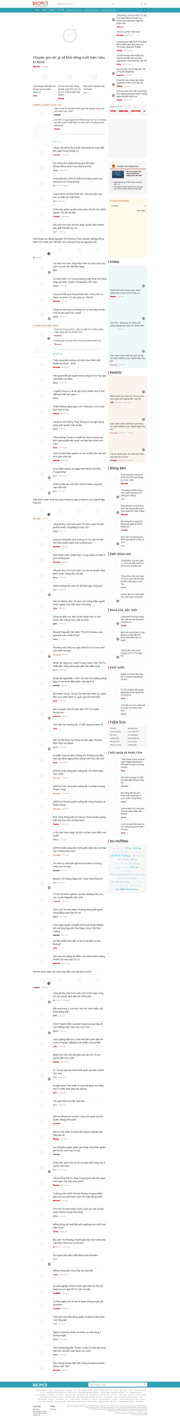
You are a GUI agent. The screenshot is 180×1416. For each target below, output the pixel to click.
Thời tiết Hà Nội (59, 1390)
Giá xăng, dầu (132, 728)
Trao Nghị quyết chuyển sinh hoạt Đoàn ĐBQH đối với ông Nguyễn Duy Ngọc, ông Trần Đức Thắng (78, 928)
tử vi (66, 1399)
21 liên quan (62, 747)
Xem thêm (141, 211)
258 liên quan (63, 916)
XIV (127, 848)
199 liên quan (63, 670)
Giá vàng (113, 735)
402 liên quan (65, 216)
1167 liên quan (129, 35)
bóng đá (121, 1392)
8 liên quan (61, 201)
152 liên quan (63, 286)
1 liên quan (45, 518)
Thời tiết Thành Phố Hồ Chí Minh (129, 1399)
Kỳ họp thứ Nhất (137, 882)
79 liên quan (62, 1046)
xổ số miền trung (70, 1395)
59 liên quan (65, 460)
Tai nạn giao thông (106, 1390)
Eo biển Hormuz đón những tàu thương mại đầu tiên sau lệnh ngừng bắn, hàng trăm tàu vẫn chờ (132, 58)
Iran (136, 848)
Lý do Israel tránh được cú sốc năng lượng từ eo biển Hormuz (132, 826)
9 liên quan (64, 870)
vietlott (96, 1390)
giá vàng (51, 1399)
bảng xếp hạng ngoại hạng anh (89, 1392)
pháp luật (69, 1390)
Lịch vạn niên (132, 741)
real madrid (51, 1395)
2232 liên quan (65, 185)
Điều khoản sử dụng (39, 1411)
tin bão (130, 1390)
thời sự (50, 1390)
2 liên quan (64, 301)
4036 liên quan (127, 50)
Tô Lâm (133, 863)
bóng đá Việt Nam (104, 1399)
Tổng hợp (53, 1409)
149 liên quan (66, 1247)
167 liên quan (64, 824)
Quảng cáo (36, 1415)
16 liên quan (65, 778)
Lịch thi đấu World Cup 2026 (48, 1397)
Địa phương (121, 201)
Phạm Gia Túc (121, 867)
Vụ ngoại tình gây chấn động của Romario (75, 1255)
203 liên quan (65, 1308)
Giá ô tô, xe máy (115, 745)
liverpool (115, 1399)
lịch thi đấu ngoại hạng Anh (86, 1397)
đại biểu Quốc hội (119, 881)
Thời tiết (113, 728)
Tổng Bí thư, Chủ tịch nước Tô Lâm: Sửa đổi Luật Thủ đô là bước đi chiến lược (132, 563)
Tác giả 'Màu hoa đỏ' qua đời (68, 1101)
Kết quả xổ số (114, 741)
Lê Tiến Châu (131, 1395)
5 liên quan (65, 155)
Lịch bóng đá (132, 745)
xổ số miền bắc (42, 1399)
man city (113, 1395)
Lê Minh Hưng (119, 855)
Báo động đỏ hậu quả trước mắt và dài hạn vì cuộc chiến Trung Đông (131, 795)
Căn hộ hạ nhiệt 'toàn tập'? (128, 32)
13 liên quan (44, 67)
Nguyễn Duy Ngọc (126, 878)
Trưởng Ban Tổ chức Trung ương (126, 874)
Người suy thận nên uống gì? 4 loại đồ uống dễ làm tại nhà (132, 676)
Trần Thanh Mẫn (126, 859)
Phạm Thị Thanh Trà (135, 852)
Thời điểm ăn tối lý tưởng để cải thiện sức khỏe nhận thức (133, 708)
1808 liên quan (64, 1062)
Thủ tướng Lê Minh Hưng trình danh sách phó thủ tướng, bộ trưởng (131, 493)
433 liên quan (62, 590)
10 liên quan (61, 1105)
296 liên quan (62, 1170)
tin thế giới (59, 1395)
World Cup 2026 (142, 1395)
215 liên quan (62, 1077)
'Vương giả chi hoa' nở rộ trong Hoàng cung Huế (77, 341)
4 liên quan (63, 839)
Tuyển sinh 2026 (75, 1399)
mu (127, 1392)
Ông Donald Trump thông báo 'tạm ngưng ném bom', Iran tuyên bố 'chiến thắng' (133, 508)
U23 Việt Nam (59, 1399)
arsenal (142, 1399)
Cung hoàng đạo (133, 738)
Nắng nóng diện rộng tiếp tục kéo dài (73, 1271)
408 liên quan (67, 1000)
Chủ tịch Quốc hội (119, 886)
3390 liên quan (64, 413)
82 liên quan (62, 624)
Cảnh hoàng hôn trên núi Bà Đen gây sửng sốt (77, 586)
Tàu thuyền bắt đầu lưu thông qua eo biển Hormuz (44, 89)
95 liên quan (62, 701)
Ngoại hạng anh (104, 1401)
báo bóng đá (81, 1401)
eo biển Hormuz (126, 889)
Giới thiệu (36, 1409)
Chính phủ (137, 855)
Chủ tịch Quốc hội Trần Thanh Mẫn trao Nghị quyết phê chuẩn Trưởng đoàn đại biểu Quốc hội (132, 93)
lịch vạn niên (94, 1395)
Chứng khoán (114, 738)
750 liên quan (127, 402)
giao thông (123, 1390)
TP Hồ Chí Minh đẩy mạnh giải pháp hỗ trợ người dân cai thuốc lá (132, 692)
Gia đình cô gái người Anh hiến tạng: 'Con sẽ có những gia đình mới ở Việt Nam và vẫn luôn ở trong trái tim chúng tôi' (80, 122)
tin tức (43, 1392)
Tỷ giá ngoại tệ (115, 731)
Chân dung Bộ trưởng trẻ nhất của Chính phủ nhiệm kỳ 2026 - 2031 (132, 477)
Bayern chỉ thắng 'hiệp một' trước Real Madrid (77, 879)
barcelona (114, 1392)
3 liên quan (64, 685)
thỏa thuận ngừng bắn (120, 852)
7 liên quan (63, 316)
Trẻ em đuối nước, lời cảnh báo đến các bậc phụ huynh (62, 972)
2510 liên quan (127, 100)
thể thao (94, 1399)
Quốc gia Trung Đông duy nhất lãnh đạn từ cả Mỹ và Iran (132, 539)
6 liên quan (64, 546)
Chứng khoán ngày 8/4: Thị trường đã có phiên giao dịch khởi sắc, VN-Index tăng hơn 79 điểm (132, 44)
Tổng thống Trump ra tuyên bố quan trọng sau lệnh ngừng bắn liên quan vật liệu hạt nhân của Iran (78, 440)
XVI (133, 867)
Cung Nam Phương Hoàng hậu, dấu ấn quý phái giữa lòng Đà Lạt (132, 619)
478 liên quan (64, 383)
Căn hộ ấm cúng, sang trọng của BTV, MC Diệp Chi (131, 653)
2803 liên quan (64, 170)
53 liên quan (64, 935)
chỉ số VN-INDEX (41, 1390)
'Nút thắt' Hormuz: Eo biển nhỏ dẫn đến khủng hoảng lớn (132, 780)
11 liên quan (63, 1139)
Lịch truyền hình (133, 731)
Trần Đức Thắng (126, 871)
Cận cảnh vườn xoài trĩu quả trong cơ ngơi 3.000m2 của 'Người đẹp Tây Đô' (127, 358)
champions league (135, 1392)
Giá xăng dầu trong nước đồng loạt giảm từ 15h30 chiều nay (132, 524)
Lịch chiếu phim (133, 735)
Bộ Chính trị (134, 885)
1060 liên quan (63, 762)
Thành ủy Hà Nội (117, 848)
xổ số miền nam (70, 1397)
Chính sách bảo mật (39, 1413)
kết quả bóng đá (40, 1395)
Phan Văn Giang (120, 863)
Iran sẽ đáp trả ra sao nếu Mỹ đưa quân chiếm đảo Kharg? (132, 811)
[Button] (113, 4)
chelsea (115, 1390)
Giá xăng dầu (108, 1397)
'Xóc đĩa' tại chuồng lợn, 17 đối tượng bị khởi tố (78, 725)
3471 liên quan (65, 963)
